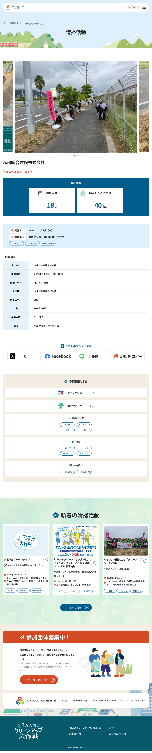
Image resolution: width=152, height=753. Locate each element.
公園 (84, 430)
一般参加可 (67, 471)
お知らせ (113, 730)
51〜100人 (67, 453)
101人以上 (84, 453)
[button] (74, 155)
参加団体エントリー (118, 736)
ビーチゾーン (84, 424)
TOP (5, 23)
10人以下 (67, 448)
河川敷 (67, 424)
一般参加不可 (84, 471)
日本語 (133, 7)
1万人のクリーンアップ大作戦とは (85, 730)
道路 (67, 430)
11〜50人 (84, 448)
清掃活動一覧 (17, 23)
